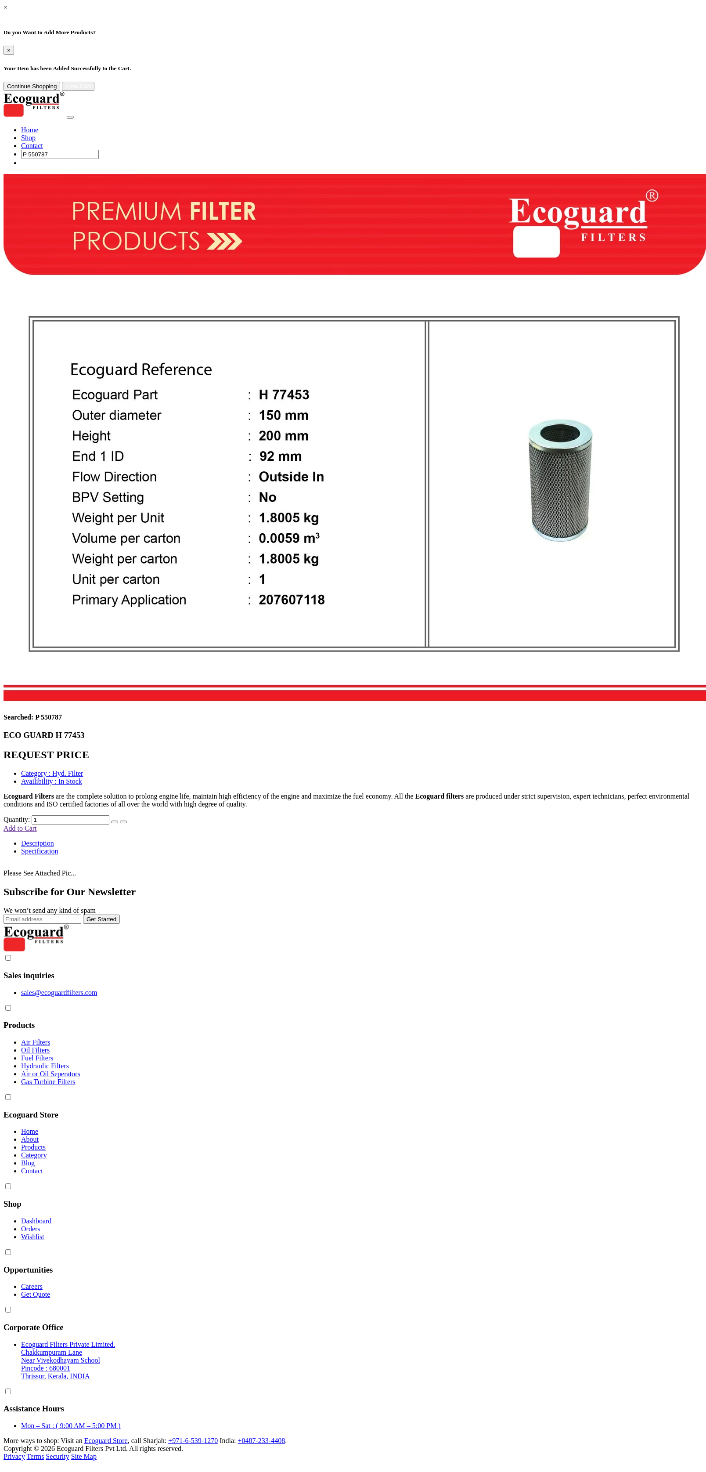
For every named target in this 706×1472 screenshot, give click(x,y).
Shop (28, 137)
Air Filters (35, 1042)
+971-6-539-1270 (193, 1440)
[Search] (60, 154)
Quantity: (17, 819)
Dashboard (36, 1221)
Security (57, 1456)
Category (34, 1155)
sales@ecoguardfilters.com (59, 992)
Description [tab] (37, 843)
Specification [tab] (39, 851)
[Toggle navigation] (70, 117)
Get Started (101, 919)
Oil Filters (35, 1050)
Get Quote (35, 1294)
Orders (30, 1229)
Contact (32, 145)
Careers (32, 1286)
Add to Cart (20, 828)
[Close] (9, 50)
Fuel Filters (37, 1058)
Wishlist (32, 1237)
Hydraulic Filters (45, 1066)
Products (33, 1147)
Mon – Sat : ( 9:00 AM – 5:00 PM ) (71, 1425)
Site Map (84, 1456)
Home (29, 130)
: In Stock (51, 781)
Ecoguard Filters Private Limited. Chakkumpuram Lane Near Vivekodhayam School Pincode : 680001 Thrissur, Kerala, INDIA (68, 1360)
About (30, 1139)
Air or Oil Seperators (50, 1074)
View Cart (78, 86)
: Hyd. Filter (52, 773)
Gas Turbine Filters (48, 1081)
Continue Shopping (32, 86)
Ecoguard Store (106, 1440)
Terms (35, 1456)
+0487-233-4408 (261, 1440)
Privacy (14, 1456)
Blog (28, 1163)
